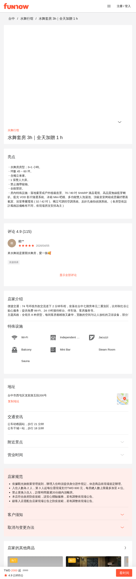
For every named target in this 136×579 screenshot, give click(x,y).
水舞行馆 (26, 18)
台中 (11, 18)
